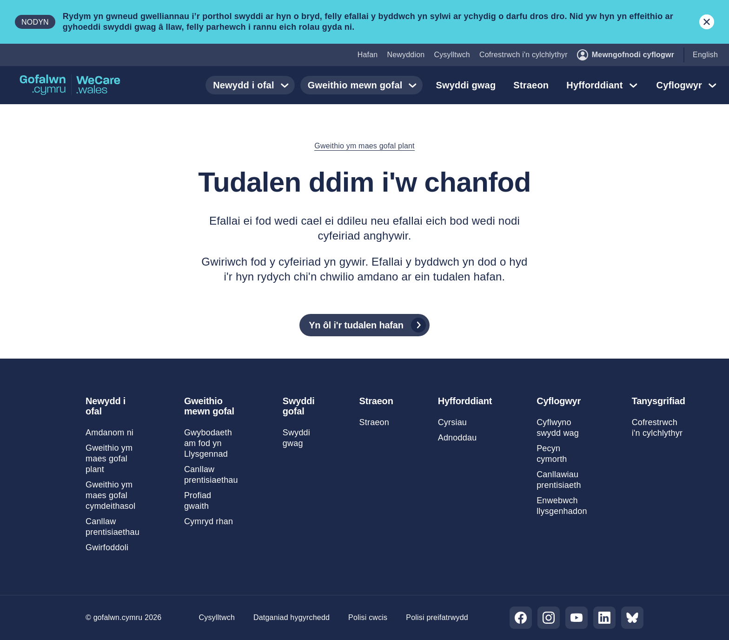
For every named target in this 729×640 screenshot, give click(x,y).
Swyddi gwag (466, 85)
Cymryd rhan (208, 521)
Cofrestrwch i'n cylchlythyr (523, 55)
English (705, 55)
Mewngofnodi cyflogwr (625, 54)
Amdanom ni (109, 432)
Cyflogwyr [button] (688, 85)
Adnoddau (457, 437)
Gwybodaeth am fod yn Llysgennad (208, 443)
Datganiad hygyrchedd (291, 617)
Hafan (368, 55)
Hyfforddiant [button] (603, 85)
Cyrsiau (452, 422)
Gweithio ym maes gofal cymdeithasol (110, 495)
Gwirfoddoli (107, 547)
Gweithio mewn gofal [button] (364, 85)
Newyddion (405, 55)
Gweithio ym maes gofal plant (364, 146)
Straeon (531, 85)
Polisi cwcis (367, 617)
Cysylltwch (452, 55)
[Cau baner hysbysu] (706, 21)
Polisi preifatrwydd (437, 617)
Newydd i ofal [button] (253, 85)
